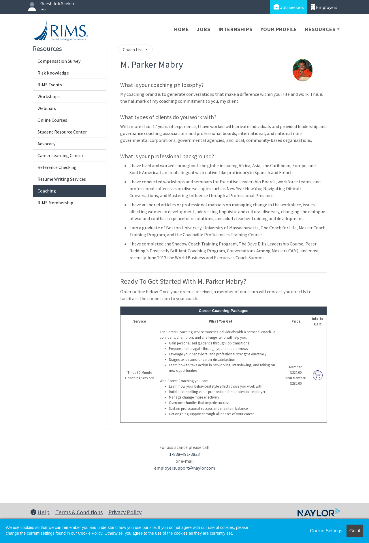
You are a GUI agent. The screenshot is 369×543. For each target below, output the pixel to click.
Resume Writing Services (61, 179)
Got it (354, 530)
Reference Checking (57, 167)
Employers (324, 7)
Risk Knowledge (53, 73)
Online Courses (52, 120)
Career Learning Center (60, 155)
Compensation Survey (58, 61)
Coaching (46, 191)
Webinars (46, 108)
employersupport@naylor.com (184, 468)
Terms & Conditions (79, 512)
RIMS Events (49, 84)
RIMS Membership (55, 202)
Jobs (203, 29)
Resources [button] (320, 29)
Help (40, 512)
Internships (236, 29)
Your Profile (279, 29)
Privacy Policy (125, 512)
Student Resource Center (62, 132)
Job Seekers (289, 7)
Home (181, 29)
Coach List (133, 49)
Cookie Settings (326, 530)
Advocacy (46, 143)
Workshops (48, 96)
